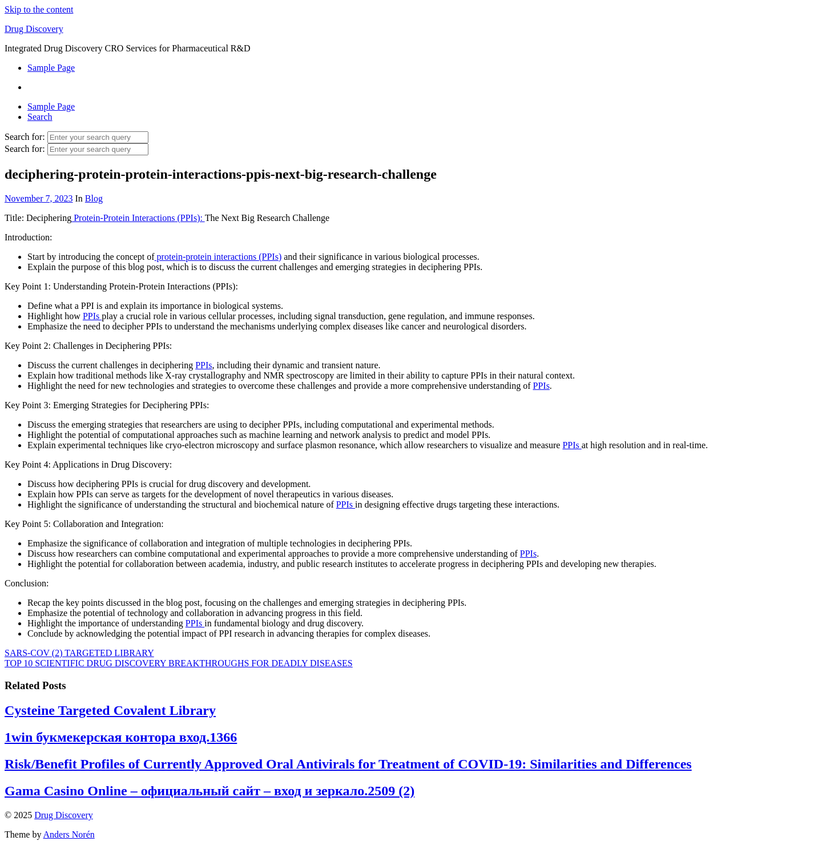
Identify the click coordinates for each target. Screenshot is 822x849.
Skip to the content (39, 9)
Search (40, 117)
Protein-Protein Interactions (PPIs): (137, 218)
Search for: (25, 137)
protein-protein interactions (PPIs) (218, 256)
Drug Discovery (34, 29)
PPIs (92, 316)
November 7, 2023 (39, 198)
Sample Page (51, 68)
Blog (94, 198)
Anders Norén (69, 834)
